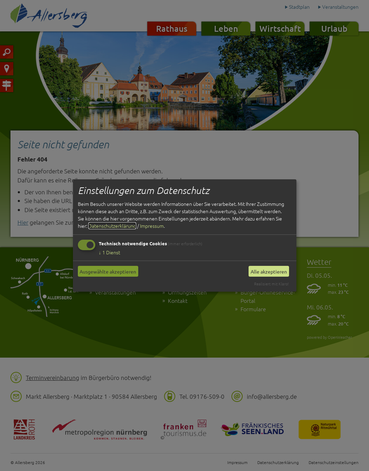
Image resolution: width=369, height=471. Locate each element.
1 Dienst (109, 252)
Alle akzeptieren (269, 271)
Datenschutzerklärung (112, 225)
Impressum (152, 225)
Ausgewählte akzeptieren (108, 271)
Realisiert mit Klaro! (271, 283)
